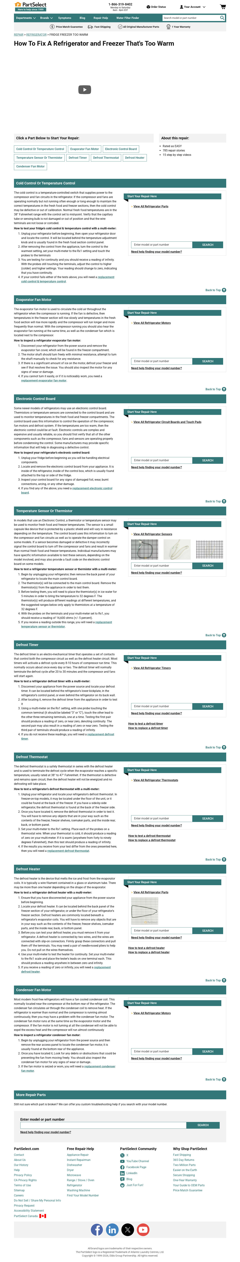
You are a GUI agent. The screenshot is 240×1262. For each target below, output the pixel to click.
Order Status (156, 7)
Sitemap (19, 1190)
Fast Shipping (182, 1155)
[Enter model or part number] (162, 244)
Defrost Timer (78, 157)
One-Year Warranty (185, 1180)
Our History (21, 1165)
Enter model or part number (42, 1119)
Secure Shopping (184, 1175)
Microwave (74, 1175)
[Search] (222, 18)
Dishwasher (74, 1165)
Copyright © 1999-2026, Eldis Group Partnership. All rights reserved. (120, 1255)
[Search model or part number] (194, 18)
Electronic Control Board (121, 149)
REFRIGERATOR (36, 34)
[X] (127, 1229)
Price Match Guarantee (187, 1190)
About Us (20, 1160)
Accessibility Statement (29, 1210)
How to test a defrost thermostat (149, 836)
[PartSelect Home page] (36, 7)
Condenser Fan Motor (30, 166)
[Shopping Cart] (223, 7)
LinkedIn (128, 1173)
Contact (19, 1155)
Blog (82, 18)
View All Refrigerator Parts (151, 206)
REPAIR (18, 34)
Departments (24, 18)
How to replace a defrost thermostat (151, 840)
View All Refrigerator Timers (152, 668)
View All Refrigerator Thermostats (156, 780)
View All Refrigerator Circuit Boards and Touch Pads (167, 422)
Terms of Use (22, 1185)
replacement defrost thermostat (68, 851)
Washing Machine (78, 1190)
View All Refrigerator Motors (152, 323)
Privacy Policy (23, 1175)
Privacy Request (24, 1205)
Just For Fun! (131, 1185)
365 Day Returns (183, 1160)
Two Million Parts (184, 1165)
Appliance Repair (78, 1155)
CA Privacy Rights (25, 1180)
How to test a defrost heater (146, 948)
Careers (19, 1195)
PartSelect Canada (26, 1216)
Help (17, 1170)
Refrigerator (74, 1185)
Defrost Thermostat (106, 157)
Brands (44, 18)
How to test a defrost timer (145, 723)
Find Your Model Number (83, 1195)
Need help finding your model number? (156, 251)
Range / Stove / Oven (80, 1180)
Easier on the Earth (185, 1170)
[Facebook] (97, 1229)
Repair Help (101, 18)
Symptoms (64, 18)
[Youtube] (143, 1229)
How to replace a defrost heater (149, 952)
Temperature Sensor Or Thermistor (39, 157)
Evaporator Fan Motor (84, 149)
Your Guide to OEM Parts (189, 1185)
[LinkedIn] (112, 1229)
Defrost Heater (134, 157)
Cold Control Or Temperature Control (40, 149)
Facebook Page (133, 1167)
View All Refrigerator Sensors (153, 534)
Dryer (70, 1170)
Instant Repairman (79, 1160)
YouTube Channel (134, 1161)
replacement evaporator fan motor (43, 380)
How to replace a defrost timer (148, 728)
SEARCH (207, 245)
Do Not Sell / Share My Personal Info (37, 1200)
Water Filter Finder (127, 18)
